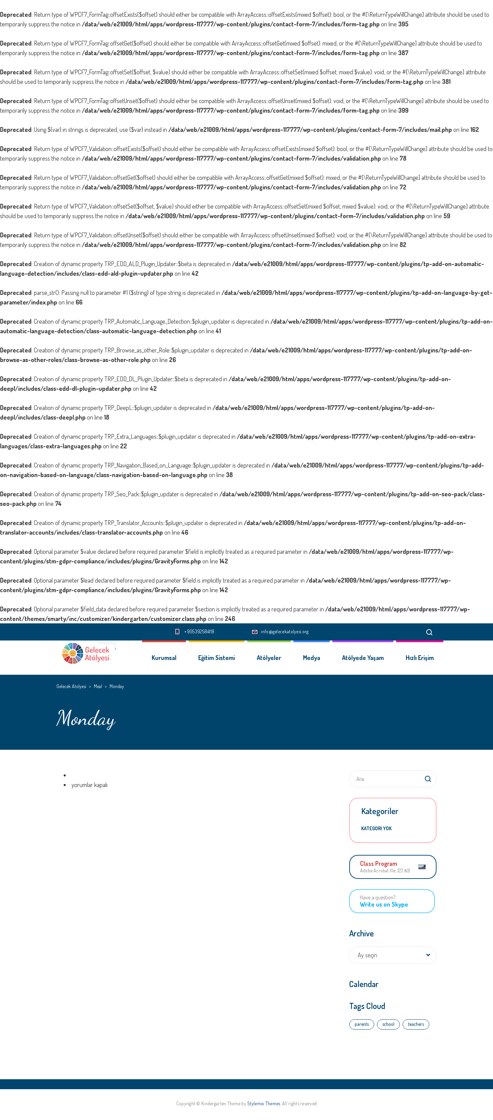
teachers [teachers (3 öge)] (416, 1024)
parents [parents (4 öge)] (362, 1024)
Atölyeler (269, 657)
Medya (311, 657)
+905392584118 (199, 631)
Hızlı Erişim (420, 657)
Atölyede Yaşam (363, 657)
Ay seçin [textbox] (367, 955)
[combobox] (393, 955)
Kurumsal (164, 657)
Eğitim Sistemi (216, 657)
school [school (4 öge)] (388, 1024)
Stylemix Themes (263, 1103)
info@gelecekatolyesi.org (284, 631)
